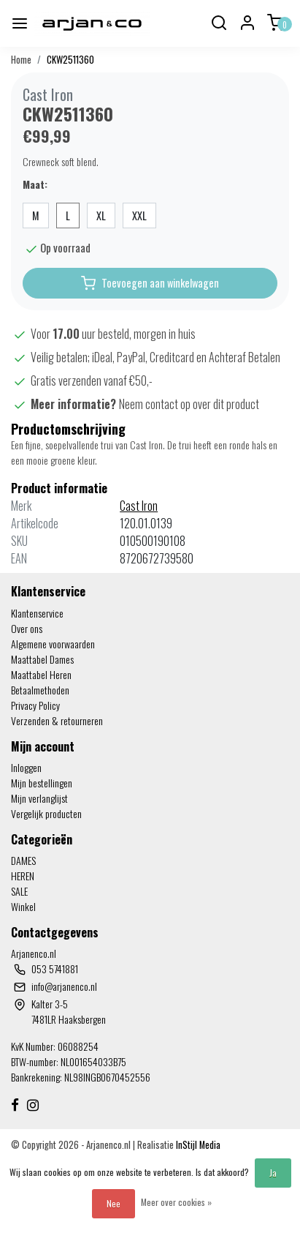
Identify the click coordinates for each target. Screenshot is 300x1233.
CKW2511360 (70, 60)
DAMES (23, 860)
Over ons (26, 628)
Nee (113, 1203)
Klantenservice (37, 613)
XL (101, 215)
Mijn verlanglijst (39, 798)
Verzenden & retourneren (57, 720)
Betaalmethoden (40, 689)
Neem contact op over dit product (189, 404)
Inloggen (26, 767)
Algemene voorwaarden (53, 643)
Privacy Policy (35, 705)
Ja (273, 1172)
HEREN (22, 875)
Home (21, 60)
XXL (139, 215)
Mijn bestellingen (41, 782)
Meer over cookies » (176, 1202)
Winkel (23, 906)
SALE (19, 891)
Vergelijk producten (46, 813)
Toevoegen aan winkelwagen (150, 283)
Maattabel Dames (42, 659)
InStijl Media (197, 1145)
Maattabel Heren (41, 674)
